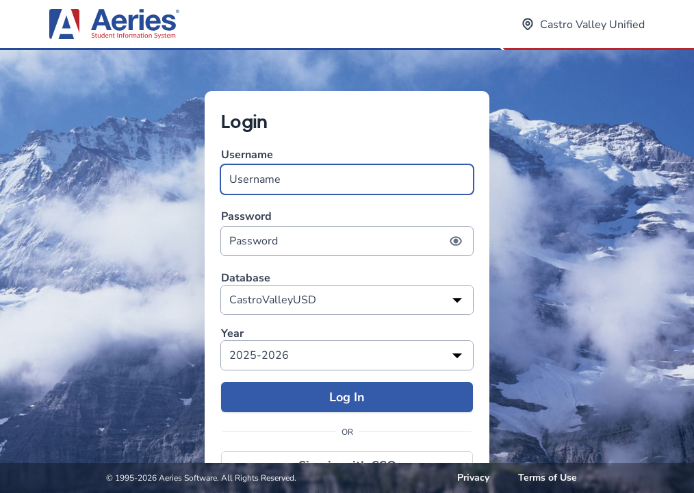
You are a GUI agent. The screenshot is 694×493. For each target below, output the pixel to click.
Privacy (473, 477)
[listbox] (347, 300)
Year (232, 334)
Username (347, 171)
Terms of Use (547, 477)
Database (245, 278)
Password (347, 232)
